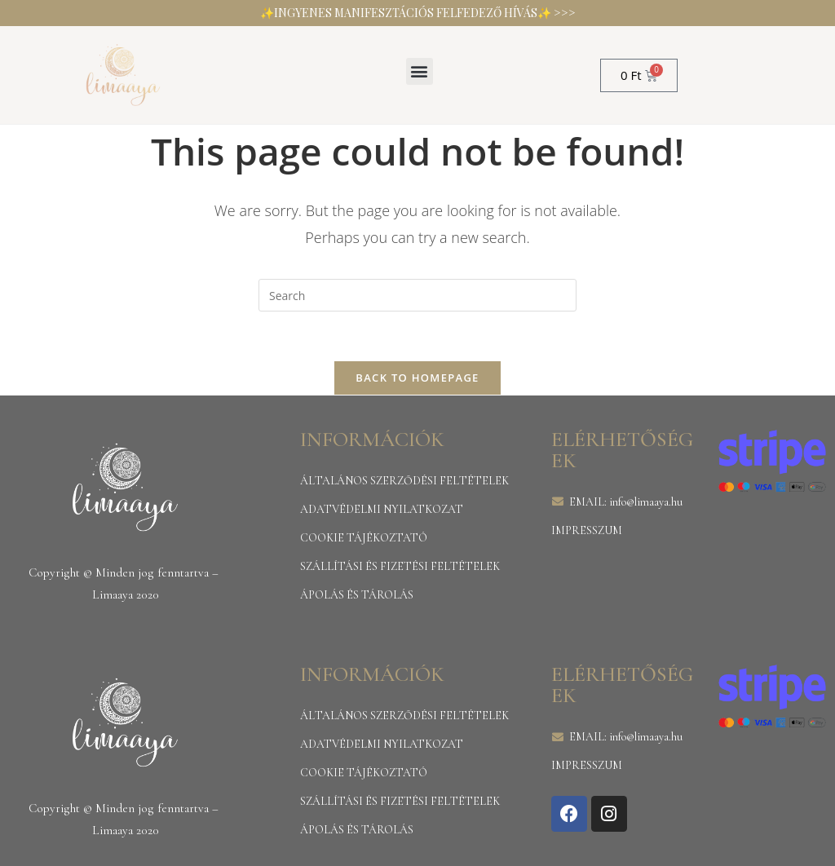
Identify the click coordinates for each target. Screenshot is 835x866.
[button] (419, 71)
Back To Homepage (417, 377)
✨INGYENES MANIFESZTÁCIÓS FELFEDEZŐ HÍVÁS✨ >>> (418, 12)
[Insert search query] (417, 295)
